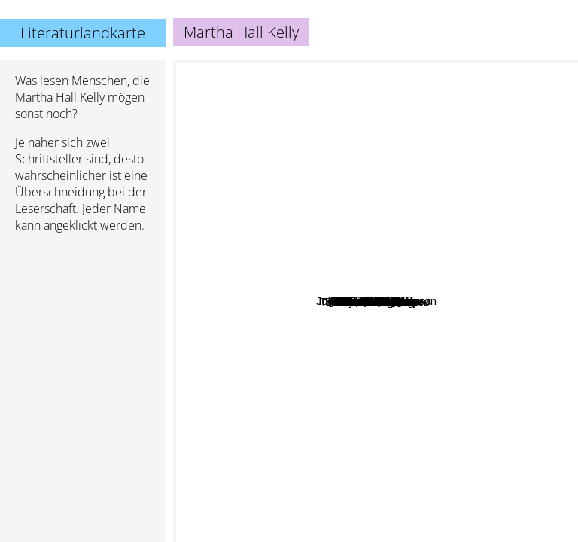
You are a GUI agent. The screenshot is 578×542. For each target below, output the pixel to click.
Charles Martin (424, 205)
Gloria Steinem (407, 505)
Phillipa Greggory (248, 175)
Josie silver (313, 138)
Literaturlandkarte (82, 33)
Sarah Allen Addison (266, 342)
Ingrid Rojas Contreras (286, 126)
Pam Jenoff (268, 245)
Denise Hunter (515, 332)
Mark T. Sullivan (393, 163)
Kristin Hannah (238, 434)
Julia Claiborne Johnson (436, 242)
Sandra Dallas (487, 456)
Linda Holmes (271, 380)
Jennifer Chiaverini (418, 143)
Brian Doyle (456, 394)
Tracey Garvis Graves (319, 412)
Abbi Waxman (300, 364)
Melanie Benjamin (454, 166)
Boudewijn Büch (383, 117)
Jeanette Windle (478, 258)
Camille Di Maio (413, 219)
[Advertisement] (83, 324)
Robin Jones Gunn (482, 346)
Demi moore (327, 259)
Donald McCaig (385, 355)
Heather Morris (315, 231)
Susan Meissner (407, 381)
